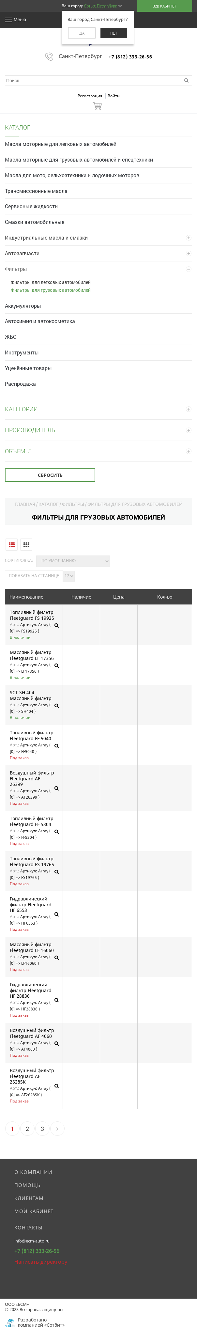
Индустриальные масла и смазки (46, 237)
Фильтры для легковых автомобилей (51, 282)
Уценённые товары (28, 368)
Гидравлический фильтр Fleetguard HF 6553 (31, 904)
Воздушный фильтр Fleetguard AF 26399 (32, 778)
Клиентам (29, 1198)
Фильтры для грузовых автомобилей (51, 290)
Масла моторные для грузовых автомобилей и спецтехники (79, 159)
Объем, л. (19, 451)
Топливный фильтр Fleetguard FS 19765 (32, 861)
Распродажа (20, 383)
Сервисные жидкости (31, 206)
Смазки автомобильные (34, 221)
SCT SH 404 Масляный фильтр (31, 695)
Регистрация (90, 96)
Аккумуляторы (23, 305)
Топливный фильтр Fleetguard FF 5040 (31, 735)
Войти (114, 96)
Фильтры (16, 268)
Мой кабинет (33, 1211)
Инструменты (22, 352)
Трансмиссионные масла (36, 190)
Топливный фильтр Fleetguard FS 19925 (32, 615)
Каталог (48, 504)
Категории (21, 409)
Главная (25, 504)
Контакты (28, 1227)
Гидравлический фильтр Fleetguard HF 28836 (31, 990)
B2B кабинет (164, 6)
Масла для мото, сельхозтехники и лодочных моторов (72, 175)
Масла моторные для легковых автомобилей (60, 143)
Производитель (30, 430)
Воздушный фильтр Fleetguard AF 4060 (32, 1033)
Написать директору (40, 1261)
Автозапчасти (22, 253)
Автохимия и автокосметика (40, 321)
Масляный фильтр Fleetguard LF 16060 (32, 947)
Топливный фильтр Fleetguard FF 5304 (31, 821)
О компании (33, 1172)
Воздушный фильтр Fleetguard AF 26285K (32, 1076)
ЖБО (11, 336)
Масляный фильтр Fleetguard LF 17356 (32, 655)
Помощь (27, 1185)
